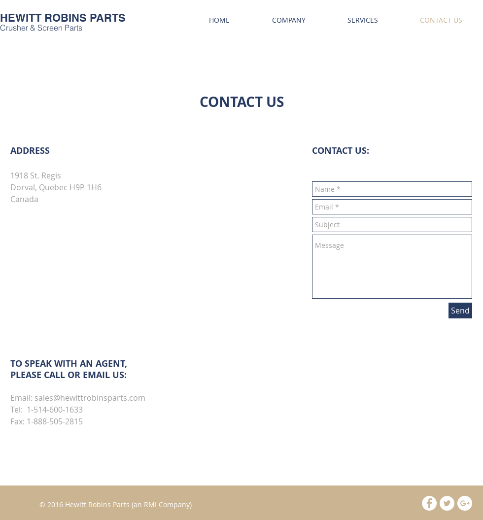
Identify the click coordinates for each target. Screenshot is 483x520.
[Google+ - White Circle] (464, 503)
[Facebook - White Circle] (429, 503)
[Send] (460, 310)
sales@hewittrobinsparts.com (89, 397)
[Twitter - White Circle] (447, 503)
